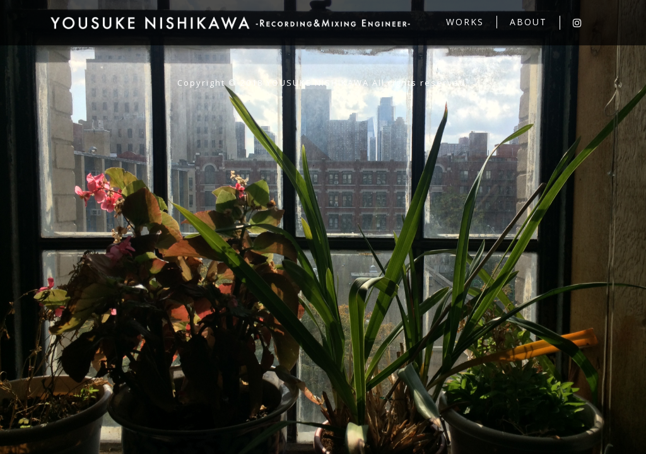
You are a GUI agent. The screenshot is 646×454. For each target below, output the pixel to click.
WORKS (465, 22)
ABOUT (528, 22)
